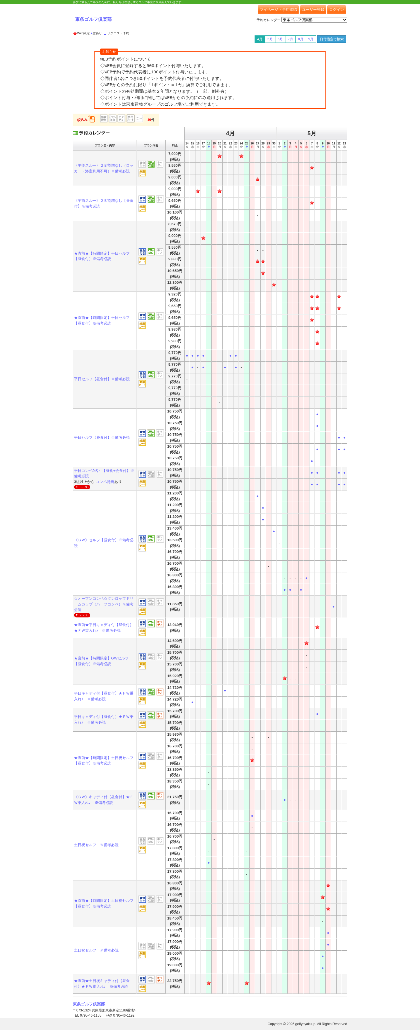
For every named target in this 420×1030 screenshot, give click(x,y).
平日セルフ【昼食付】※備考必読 (102, 379)
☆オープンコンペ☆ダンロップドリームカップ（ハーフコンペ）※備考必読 (103, 604)
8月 (300, 39)
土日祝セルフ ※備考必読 (96, 845)
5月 (270, 39)
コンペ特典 (105, 482)
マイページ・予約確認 (278, 9)
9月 (311, 39)
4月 (260, 39)
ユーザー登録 (313, 9)
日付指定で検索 (332, 39)
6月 (280, 39)
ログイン (336, 9)
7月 (290, 39)
